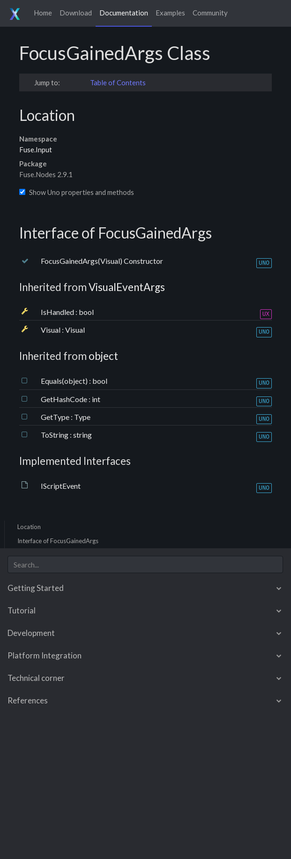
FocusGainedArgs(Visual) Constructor (102, 260)
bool (86, 311)
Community (210, 12)
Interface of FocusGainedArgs (57, 541)
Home (43, 12)
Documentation (123, 12)
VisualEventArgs (127, 287)
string (82, 434)
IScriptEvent (61, 485)
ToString (55, 434)
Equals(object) (65, 380)
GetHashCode (65, 399)
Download (76, 12)
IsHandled (58, 311)
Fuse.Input (35, 149)
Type (82, 416)
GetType (56, 416)
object (103, 356)
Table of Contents (118, 82)
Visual (51, 329)
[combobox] (145, 564)
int (96, 399)
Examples (170, 12)
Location (29, 526)
